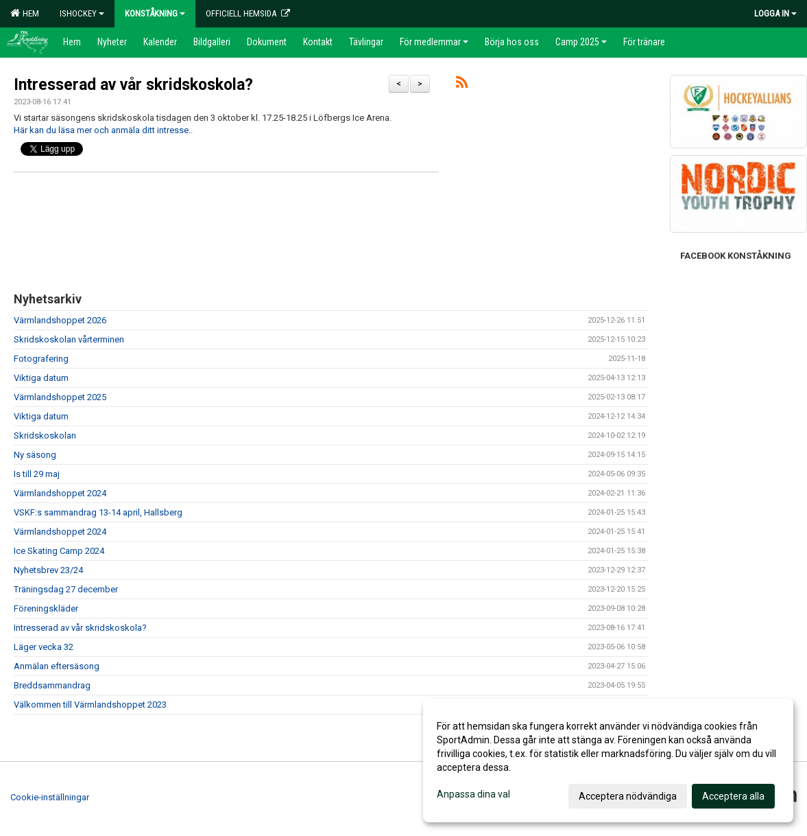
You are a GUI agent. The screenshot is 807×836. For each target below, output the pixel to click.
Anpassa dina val (473, 794)
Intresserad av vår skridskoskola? (133, 85)
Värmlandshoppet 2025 (60, 397)
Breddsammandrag (52, 685)
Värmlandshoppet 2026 (60, 320)
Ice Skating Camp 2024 (59, 551)
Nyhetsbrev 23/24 (48, 570)
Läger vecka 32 (43, 647)
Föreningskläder (46, 608)
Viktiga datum (41, 378)
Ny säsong (35, 455)
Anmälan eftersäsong (56, 666)
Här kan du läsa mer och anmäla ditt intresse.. (103, 130)
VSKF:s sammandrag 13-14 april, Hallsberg (98, 512)
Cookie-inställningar (49, 797)
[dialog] (608, 760)
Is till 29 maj (37, 474)
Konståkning (155, 13)
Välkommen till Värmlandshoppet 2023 (90, 704)
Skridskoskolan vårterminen (69, 339)
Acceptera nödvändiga (628, 796)
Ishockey (82, 13)
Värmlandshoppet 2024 (60, 493)
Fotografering (41, 358)
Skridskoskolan (45, 435)
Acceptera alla (733, 796)
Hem (24, 13)
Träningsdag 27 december (66, 589)
